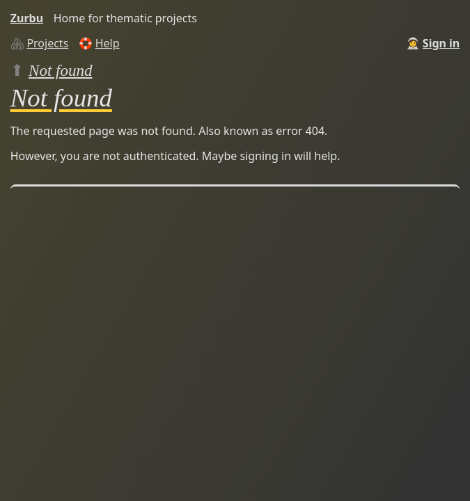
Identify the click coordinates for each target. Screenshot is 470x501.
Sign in (441, 43)
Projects (47, 43)
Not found (61, 70)
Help (107, 43)
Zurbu (26, 18)
